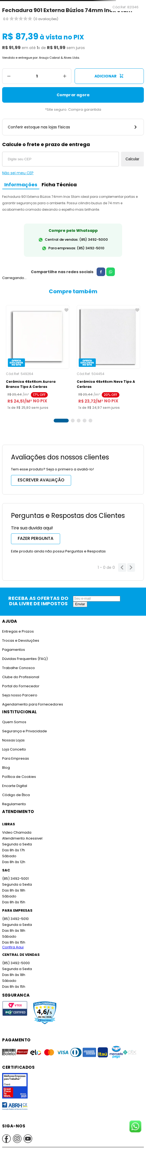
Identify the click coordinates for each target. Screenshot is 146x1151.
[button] (61, 420)
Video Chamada (16, 832)
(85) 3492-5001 (15, 878)
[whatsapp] (108, 272)
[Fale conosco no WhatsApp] (135, 1127)
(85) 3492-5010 (15, 918)
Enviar (80, 604)
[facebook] (98, 272)
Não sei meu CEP (18, 173)
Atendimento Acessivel (21, 838)
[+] (64, 76)
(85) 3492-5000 (15, 963)
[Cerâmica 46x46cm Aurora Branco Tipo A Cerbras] (37, 357)
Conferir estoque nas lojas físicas (73, 127)
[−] (8, 76)
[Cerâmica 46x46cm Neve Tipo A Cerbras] (108, 357)
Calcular (132, 159)
